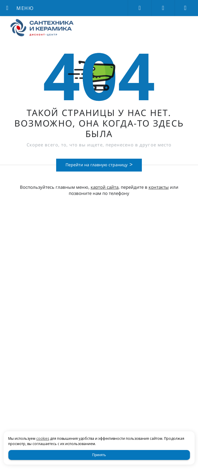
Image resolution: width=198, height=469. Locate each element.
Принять (99, 455)
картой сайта (104, 187)
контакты (159, 187)
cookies (42, 438)
